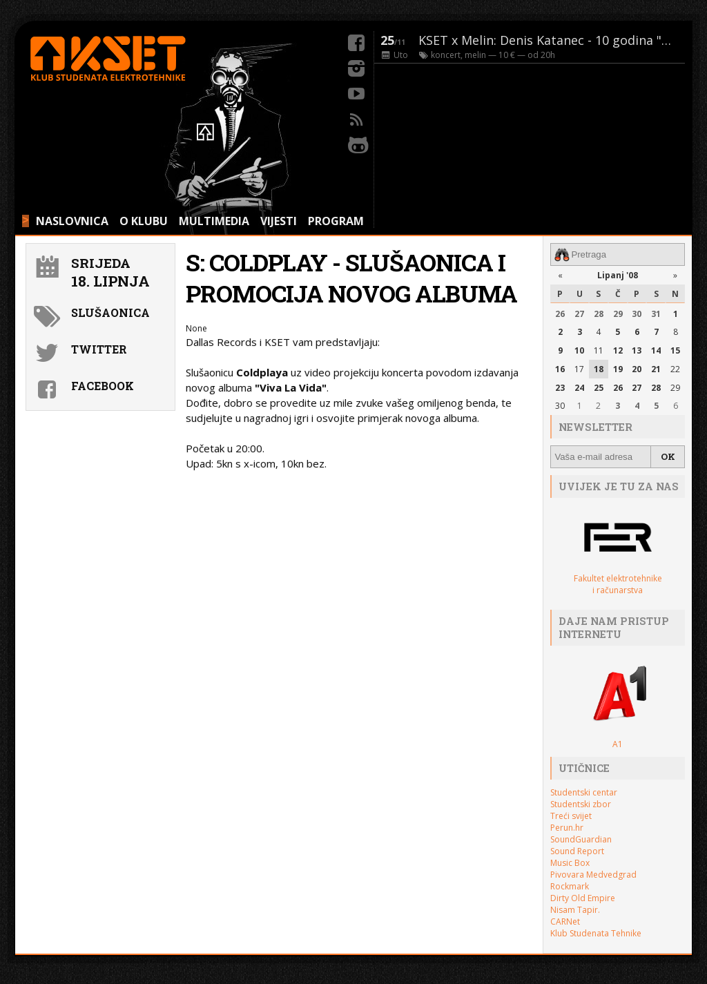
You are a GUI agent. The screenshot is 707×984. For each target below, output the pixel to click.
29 (618, 314)
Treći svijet (571, 816)
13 (636, 350)
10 (579, 350)
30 (636, 314)
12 (618, 350)
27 (579, 314)
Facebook (102, 385)
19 (618, 369)
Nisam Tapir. (575, 910)
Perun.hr (566, 827)
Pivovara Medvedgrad (593, 874)
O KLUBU (143, 221)
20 (636, 369)
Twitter (99, 349)
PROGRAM (336, 221)
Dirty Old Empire (582, 898)
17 (579, 369)
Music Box (570, 863)
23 (560, 388)
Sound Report (577, 851)
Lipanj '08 (617, 275)
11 (598, 350)
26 (560, 314)
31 (656, 314)
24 (579, 388)
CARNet (565, 921)
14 (656, 350)
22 (675, 369)
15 (675, 350)
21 (656, 369)
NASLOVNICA (72, 221)
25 (598, 388)
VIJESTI (278, 221)
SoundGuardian (581, 839)
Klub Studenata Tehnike (595, 933)
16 (560, 369)
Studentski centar (583, 792)
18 (598, 369)
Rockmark (569, 886)
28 (598, 314)
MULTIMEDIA (214, 221)
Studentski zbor (580, 804)
